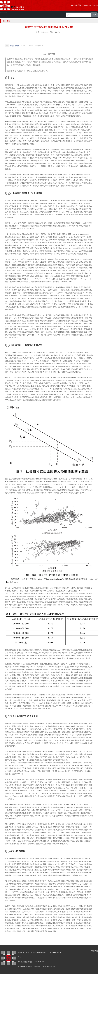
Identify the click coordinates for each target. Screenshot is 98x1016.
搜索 (94, 15)
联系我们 (94, 951)
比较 (17, 46)
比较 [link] (12, 46)
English (95, 5)
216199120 (86, 5)
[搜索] (78, 14)
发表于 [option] (38, 46)
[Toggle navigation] (3, 14)
